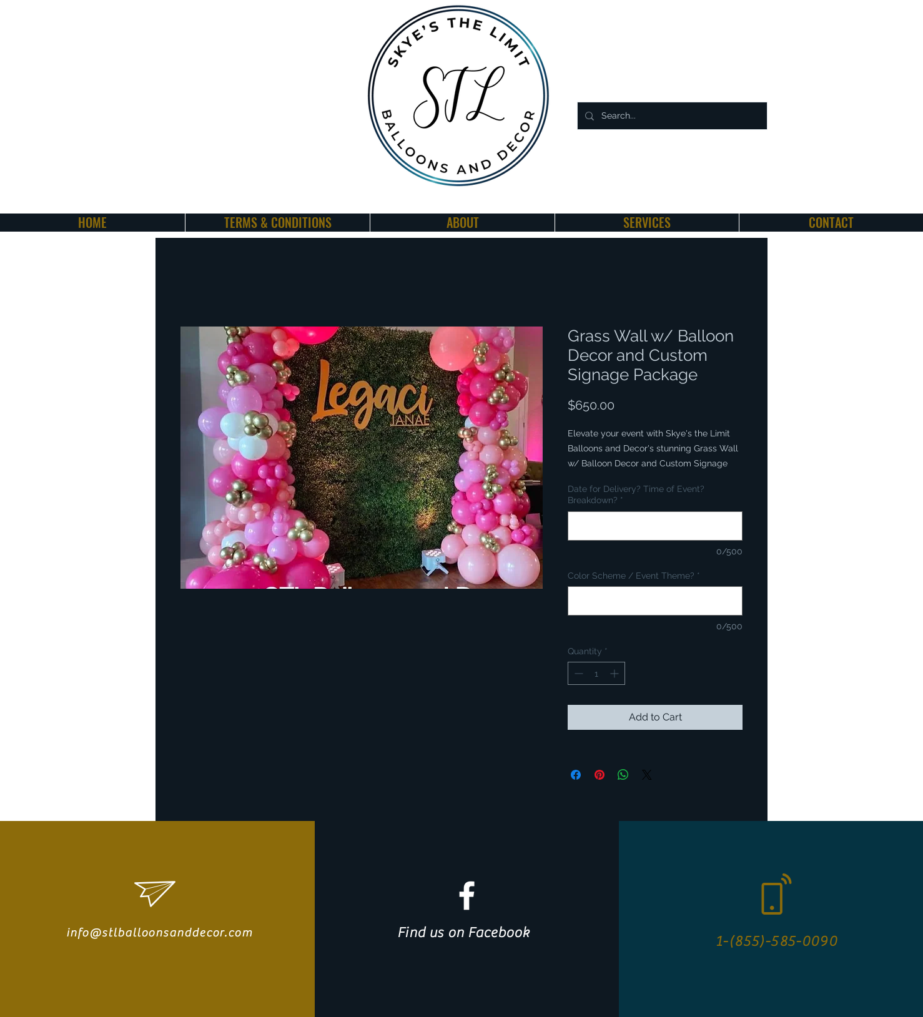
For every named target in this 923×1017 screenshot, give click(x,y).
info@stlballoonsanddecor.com (159, 933)
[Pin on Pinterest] (599, 774)
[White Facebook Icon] (467, 896)
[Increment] (615, 673)
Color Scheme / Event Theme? (634, 576)
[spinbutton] (596, 673)
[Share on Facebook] (575, 774)
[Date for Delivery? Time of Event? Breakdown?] (655, 526)
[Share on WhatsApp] (623, 774)
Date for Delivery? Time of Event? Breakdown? (636, 494)
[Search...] (671, 115)
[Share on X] (646, 774)
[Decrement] (577, 673)
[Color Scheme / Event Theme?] (655, 601)
